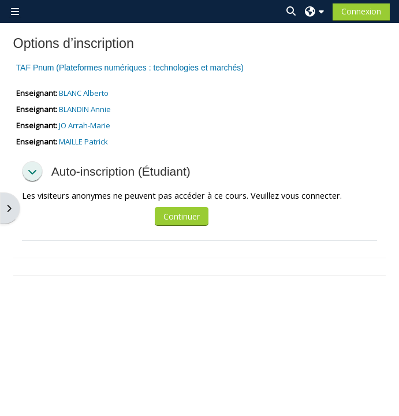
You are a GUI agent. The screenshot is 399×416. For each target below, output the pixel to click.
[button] (291, 11)
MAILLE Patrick (83, 141)
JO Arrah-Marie (84, 125)
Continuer (181, 216)
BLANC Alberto (84, 93)
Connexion (361, 11)
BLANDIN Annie (85, 109)
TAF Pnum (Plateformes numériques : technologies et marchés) (130, 67)
